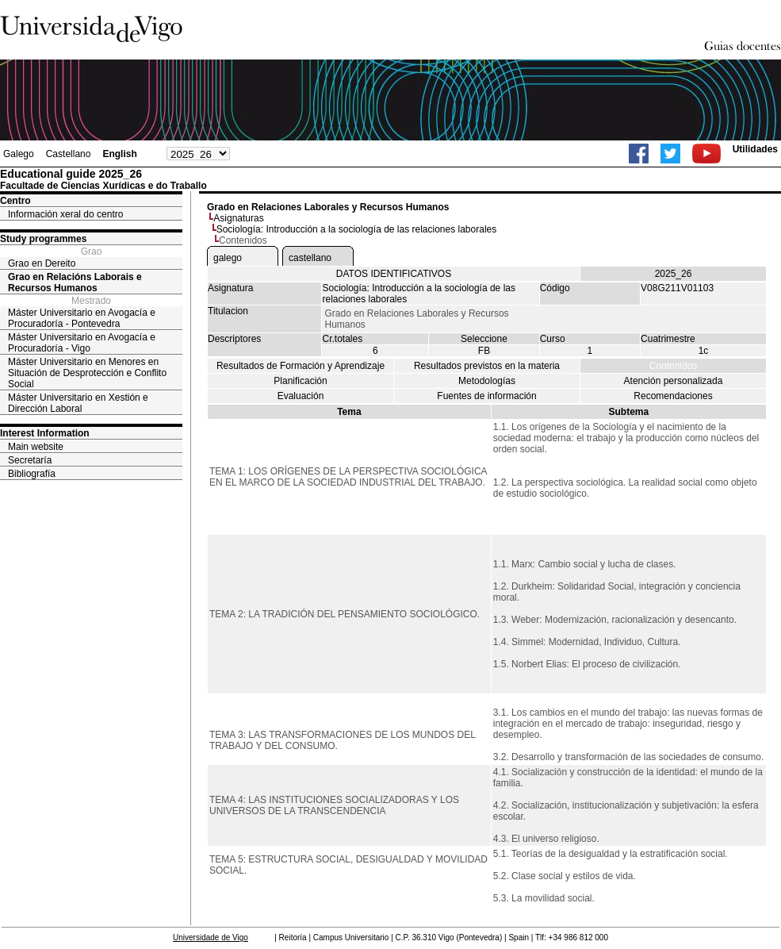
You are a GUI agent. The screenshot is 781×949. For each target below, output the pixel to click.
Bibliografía (32, 473)
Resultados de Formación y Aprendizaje (300, 365)
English (119, 153)
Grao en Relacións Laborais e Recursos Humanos (75, 282)
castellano (310, 257)
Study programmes (43, 238)
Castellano (68, 153)
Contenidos (673, 365)
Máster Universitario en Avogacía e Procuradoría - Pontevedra (81, 318)
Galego (18, 153)
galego (227, 257)
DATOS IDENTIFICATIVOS (393, 273)
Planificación (300, 380)
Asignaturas (238, 218)
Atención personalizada (673, 380)
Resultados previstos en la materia (487, 365)
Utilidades (755, 149)
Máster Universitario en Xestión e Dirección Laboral (78, 403)
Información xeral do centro (65, 214)
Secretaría (30, 460)
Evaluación (301, 396)
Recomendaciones (673, 396)
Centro (15, 200)
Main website (35, 446)
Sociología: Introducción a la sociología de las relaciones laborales (356, 229)
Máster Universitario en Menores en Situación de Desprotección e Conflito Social (87, 373)
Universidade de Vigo (210, 937)
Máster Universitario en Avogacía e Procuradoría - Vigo (81, 343)
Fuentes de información (486, 396)
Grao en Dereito (41, 263)
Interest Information (45, 433)
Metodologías (486, 380)
